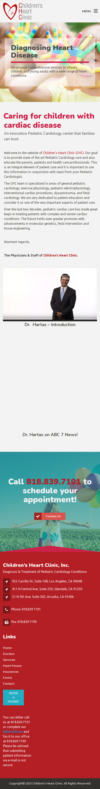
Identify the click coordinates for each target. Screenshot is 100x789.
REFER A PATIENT (13, 697)
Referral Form (13, 731)
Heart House (12, 666)
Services (9, 660)
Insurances (11, 672)
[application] (50, 294)
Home (7, 648)
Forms (7, 678)
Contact (8, 684)
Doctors (9, 654)
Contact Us (48, 516)
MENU (86, 11)
